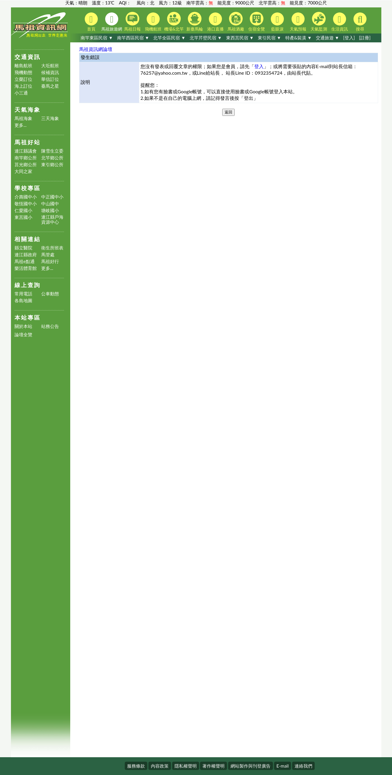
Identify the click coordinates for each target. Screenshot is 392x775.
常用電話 (23, 293)
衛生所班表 (52, 247)
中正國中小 (52, 196)
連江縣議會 (26, 150)
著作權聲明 (213, 765)
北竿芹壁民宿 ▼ (206, 37)
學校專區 (28, 188)
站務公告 (50, 326)
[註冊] (364, 37)
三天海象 (50, 118)
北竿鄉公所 (52, 157)
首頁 (91, 21)
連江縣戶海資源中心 (52, 219)
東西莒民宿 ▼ (240, 37)
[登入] (349, 37)
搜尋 (360, 21)
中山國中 (50, 203)
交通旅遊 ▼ (327, 37)
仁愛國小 (23, 210)
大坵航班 (50, 65)
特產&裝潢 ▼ (298, 37)
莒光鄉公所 (26, 164)
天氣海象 (28, 109)
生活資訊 (339, 21)
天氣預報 (298, 21)
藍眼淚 (277, 21)
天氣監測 (319, 21)
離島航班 (23, 65)
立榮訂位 (23, 79)
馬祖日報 (132, 21)
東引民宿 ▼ (269, 37)
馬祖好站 (28, 142)
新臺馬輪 (194, 21)
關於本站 (23, 326)
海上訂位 (23, 86)
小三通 (21, 92)
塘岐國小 (50, 210)
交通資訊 (28, 56)
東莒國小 (23, 217)
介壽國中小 (26, 196)
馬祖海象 (23, 118)
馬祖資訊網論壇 (95, 49)
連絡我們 (303, 765)
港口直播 (215, 21)
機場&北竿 (174, 21)
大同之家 (23, 171)
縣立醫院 (23, 247)
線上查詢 (28, 284)
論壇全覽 (23, 334)
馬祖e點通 (25, 261)
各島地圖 (23, 300)
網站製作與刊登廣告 (251, 765)
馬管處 (48, 254)
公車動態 (50, 293)
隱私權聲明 (186, 765)
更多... (21, 125)
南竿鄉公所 (26, 157)
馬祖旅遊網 (111, 21)
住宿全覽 (256, 21)
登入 (259, 66)
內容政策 (160, 765)
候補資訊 (50, 72)
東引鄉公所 (52, 164)
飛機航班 (153, 21)
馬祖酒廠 (236, 21)
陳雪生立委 (52, 150)
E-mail (282, 765)
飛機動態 (23, 72)
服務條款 (136, 765)
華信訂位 (50, 79)
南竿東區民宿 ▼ (97, 37)
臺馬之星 (50, 86)
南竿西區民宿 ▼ (133, 37)
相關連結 (28, 239)
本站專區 (28, 317)
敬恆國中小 (26, 203)
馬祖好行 (50, 261)
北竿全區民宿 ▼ (169, 37)
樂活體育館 (26, 268)
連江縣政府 (26, 254)
